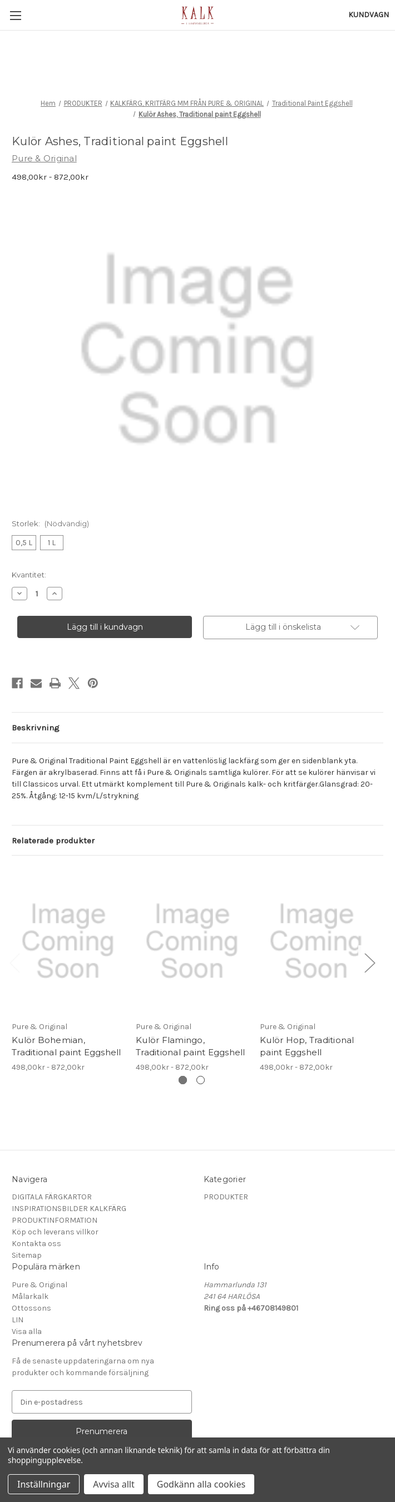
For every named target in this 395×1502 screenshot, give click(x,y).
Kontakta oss (36, 1243)
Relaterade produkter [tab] (53, 841)
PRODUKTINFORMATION (54, 1220)
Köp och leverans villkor (55, 1232)
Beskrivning (36, 728)
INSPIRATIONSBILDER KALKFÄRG (69, 1208)
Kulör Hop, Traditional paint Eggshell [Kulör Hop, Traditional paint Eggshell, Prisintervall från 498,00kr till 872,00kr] (307, 1046)
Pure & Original (39, 1284)
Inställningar (43, 1484)
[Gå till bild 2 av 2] (200, 1080)
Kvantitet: (29, 574)
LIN (17, 1320)
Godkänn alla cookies (201, 1484)
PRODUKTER (226, 1197)
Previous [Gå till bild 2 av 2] (14, 963)
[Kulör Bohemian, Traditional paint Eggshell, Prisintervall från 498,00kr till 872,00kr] (67, 940)
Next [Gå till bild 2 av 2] (369, 963)
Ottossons (31, 1308)
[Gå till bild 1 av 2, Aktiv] (183, 1080)
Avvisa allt (113, 1484)
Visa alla (27, 1331)
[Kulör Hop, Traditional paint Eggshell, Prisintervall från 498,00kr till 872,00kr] (316, 940)
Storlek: (50, 523)
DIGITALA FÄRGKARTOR (52, 1197)
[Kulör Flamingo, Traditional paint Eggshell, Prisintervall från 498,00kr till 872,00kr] (191, 940)
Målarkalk (30, 1296)
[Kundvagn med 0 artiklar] (368, 14)
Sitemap (27, 1255)
